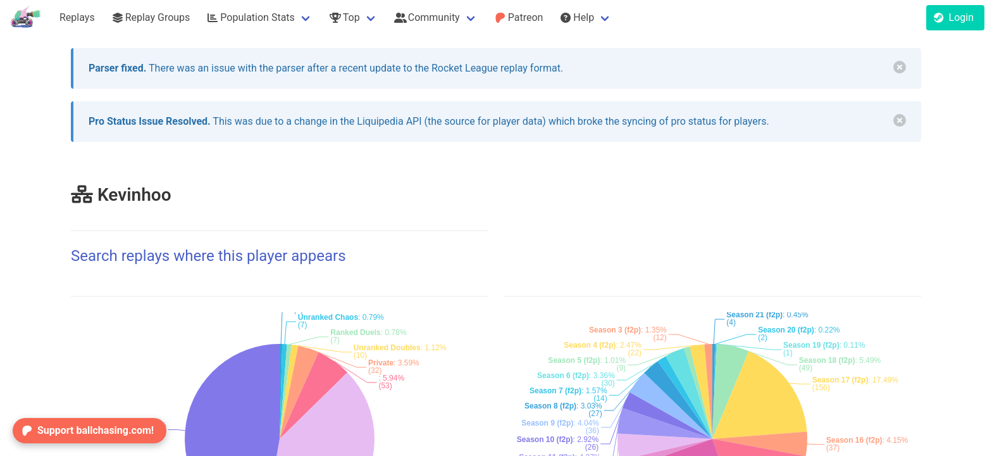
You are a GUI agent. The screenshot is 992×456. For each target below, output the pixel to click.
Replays (77, 17)
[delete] (899, 67)
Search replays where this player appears (208, 256)
